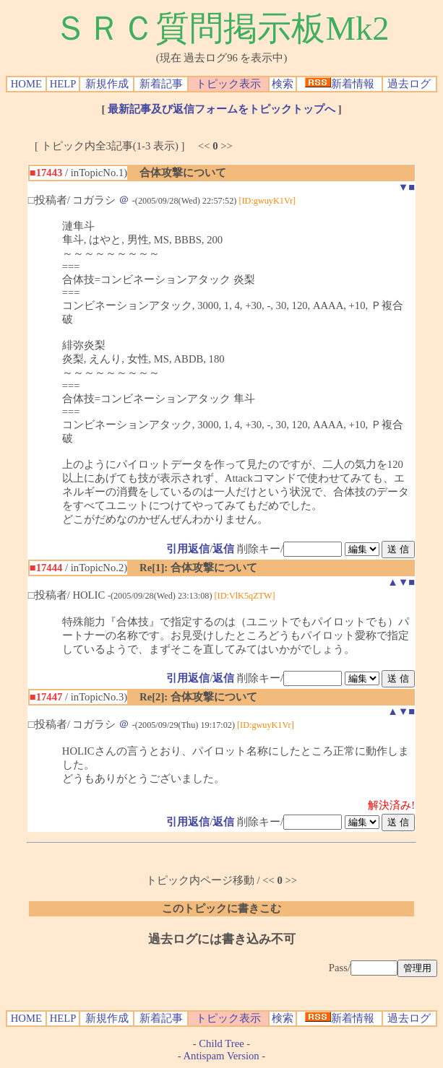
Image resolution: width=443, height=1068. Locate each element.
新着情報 (339, 84)
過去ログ (409, 84)
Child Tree (221, 1043)
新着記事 (161, 84)
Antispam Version (221, 1056)
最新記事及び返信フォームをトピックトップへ (221, 109)
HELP (63, 84)
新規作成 (107, 84)
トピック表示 (228, 84)
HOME (26, 84)
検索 (282, 84)
